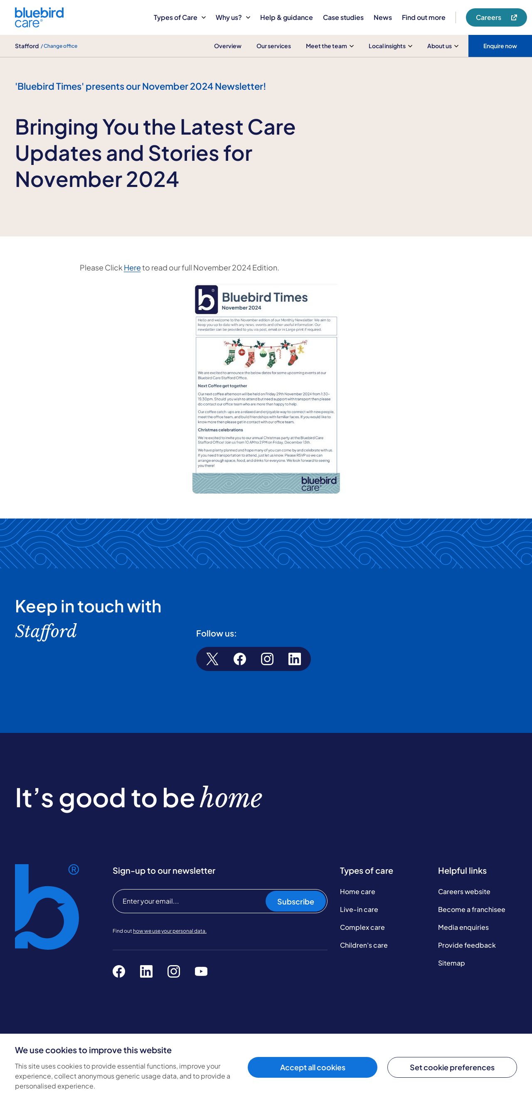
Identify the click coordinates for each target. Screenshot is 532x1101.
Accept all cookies (312, 1067)
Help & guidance (286, 17)
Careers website (464, 891)
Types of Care (180, 17)
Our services (273, 45)
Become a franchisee (471, 909)
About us (442, 45)
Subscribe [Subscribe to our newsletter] (295, 901)
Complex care (362, 927)
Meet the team (330, 45)
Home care (357, 891)
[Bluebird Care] (39, 24)
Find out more (424, 17)
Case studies (343, 17)
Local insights (390, 45)
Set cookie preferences (452, 1067)
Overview (227, 45)
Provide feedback (467, 945)
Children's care (364, 945)
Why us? (233, 17)
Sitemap (451, 962)
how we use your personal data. (170, 931)
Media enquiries (463, 927)
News (383, 17)
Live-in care (359, 909)
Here (132, 267)
